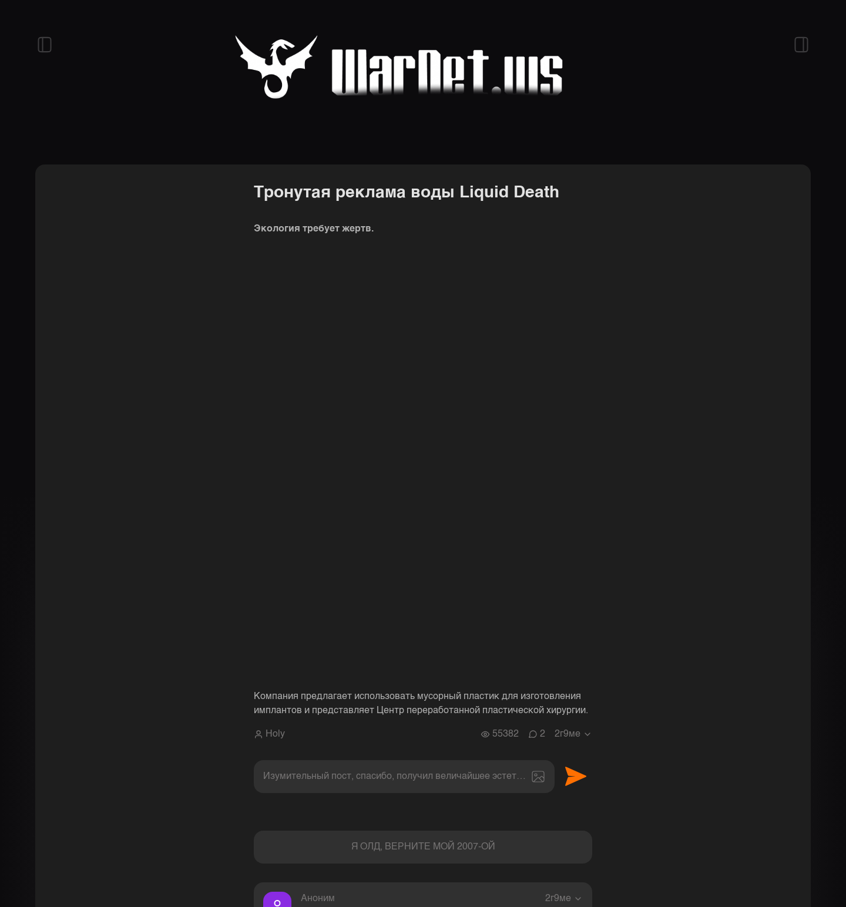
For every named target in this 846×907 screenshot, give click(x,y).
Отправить (576, 777)
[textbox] (404, 776)
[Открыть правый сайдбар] (801, 44)
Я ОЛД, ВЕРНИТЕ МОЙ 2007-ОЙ (423, 847)
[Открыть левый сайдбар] (44, 44)
